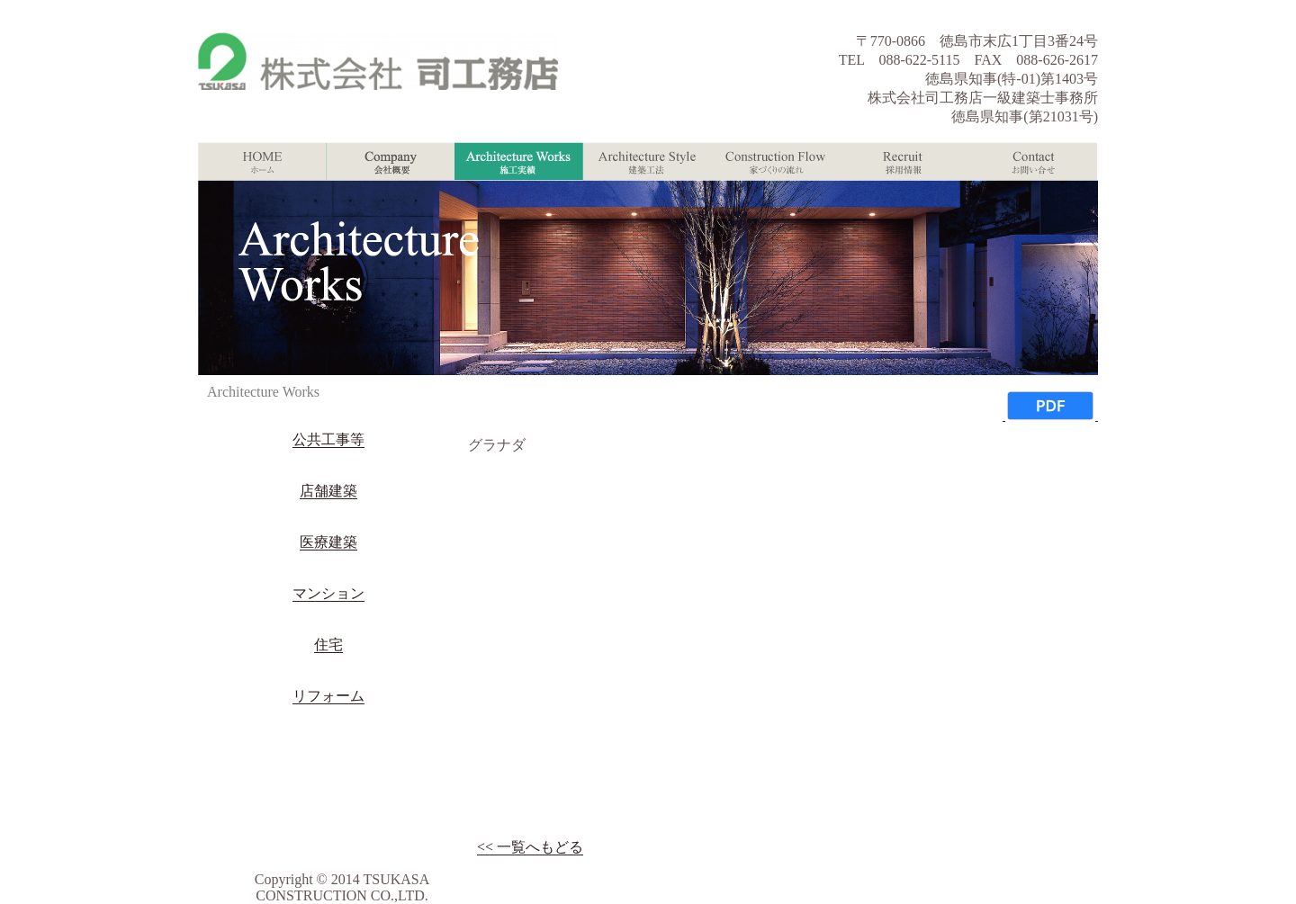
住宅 (328, 644)
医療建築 (328, 542)
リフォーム (328, 695)
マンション (328, 593)
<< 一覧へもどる (530, 847)
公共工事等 (328, 439)
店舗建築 (328, 490)
